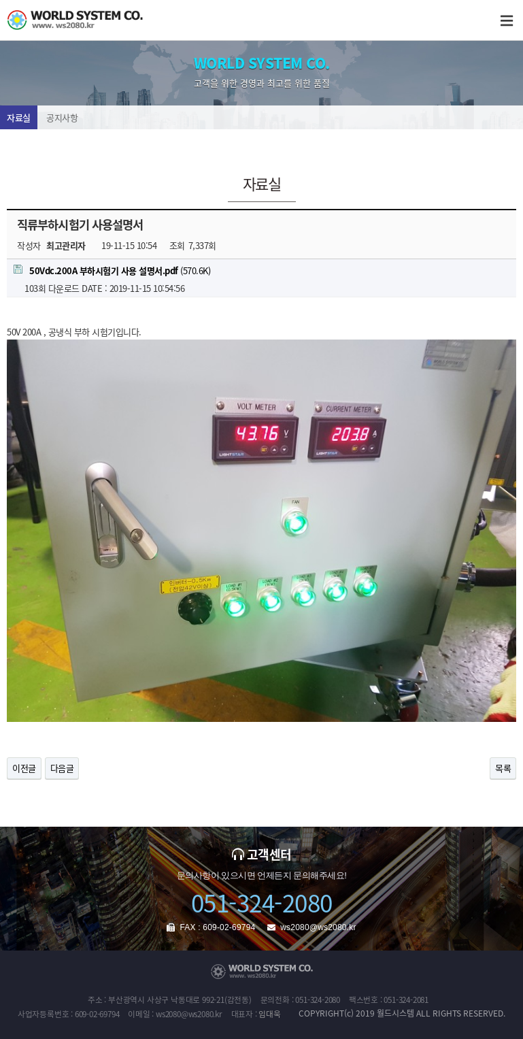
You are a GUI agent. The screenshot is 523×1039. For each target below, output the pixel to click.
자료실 (19, 117)
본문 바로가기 (0, 0)
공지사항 (62, 117)
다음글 (62, 767)
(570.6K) (112, 270)
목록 (503, 767)
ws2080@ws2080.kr (318, 927)
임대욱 (269, 1014)
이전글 (24, 767)
